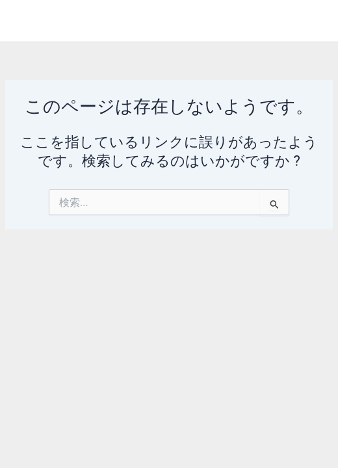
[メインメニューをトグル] (309, 21)
